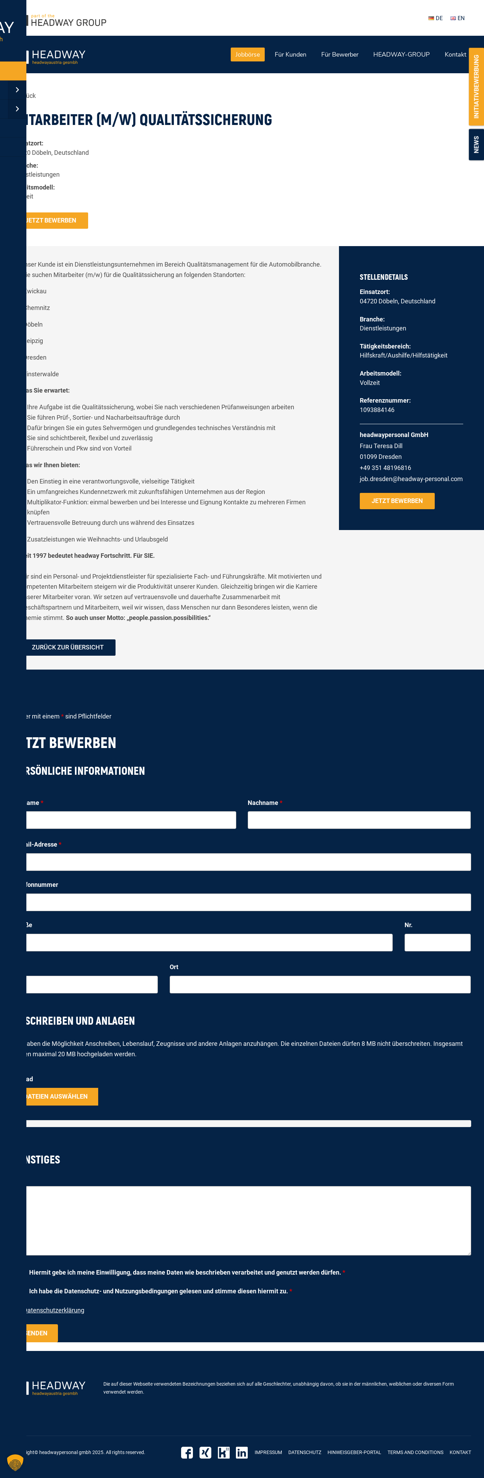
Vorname (28, 802)
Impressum (268, 1452)
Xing (207, 1452)
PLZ (19, 967)
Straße (22, 925)
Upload (23, 1079)
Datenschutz (304, 1452)
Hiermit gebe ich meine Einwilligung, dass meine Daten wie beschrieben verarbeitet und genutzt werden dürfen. (187, 1272)
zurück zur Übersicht (68, 647)
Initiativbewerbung (476, 87)
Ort (174, 967)
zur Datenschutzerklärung (48, 1310)
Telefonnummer (35, 885)
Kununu (225, 1452)
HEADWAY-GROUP (401, 54)
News (476, 144)
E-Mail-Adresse (37, 844)
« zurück (24, 95)
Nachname (265, 802)
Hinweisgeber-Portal (354, 1452)
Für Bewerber (339, 54)
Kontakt (455, 54)
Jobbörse (248, 54)
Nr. (409, 925)
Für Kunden (290, 54)
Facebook (189, 1452)
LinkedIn (242, 1452)
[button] (15, 1462)
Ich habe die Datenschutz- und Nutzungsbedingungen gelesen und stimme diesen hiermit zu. (160, 1291)
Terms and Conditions (415, 1452)
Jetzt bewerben (50, 220)
